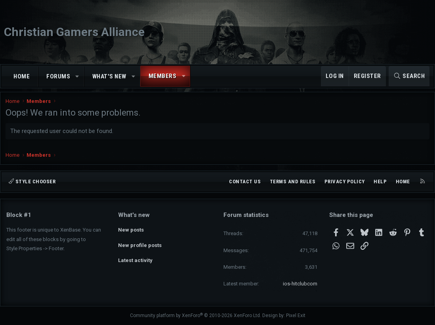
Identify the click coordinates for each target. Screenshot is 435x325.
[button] (77, 77)
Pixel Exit (295, 315)
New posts (131, 229)
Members (163, 76)
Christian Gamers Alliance (74, 32)
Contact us (245, 181)
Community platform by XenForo (195, 315)
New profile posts (140, 243)
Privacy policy (344, 181)
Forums (58, 76)
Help (380, 181)
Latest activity (135, 257)
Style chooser (32, 181)
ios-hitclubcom (300, 284)
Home (21, 76)
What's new (109, 76)
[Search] (409, 76)
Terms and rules (293, 181)
